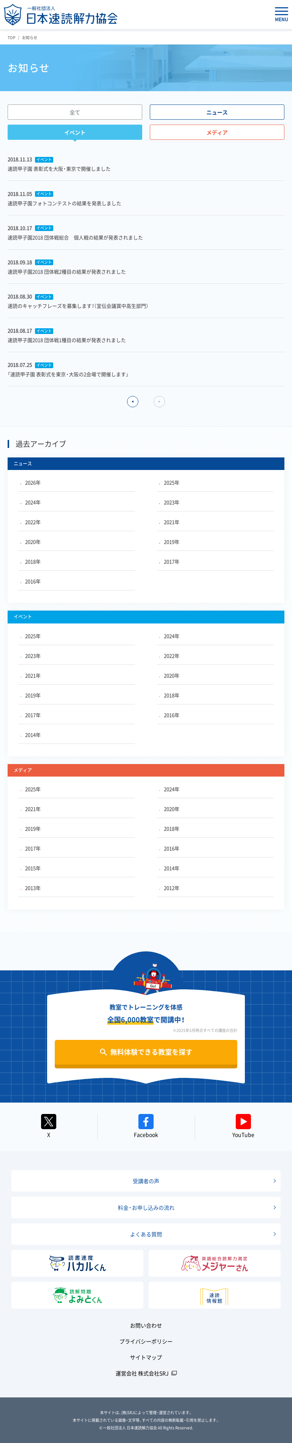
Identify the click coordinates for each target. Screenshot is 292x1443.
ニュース (217, 112)
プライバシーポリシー (146, 1341)
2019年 (169, 541)
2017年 (169, 561)
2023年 (169, 502)
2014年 (31, 734)
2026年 (31, 482)
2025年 (169, 482)
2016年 (31, 581)
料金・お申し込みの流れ (146, 1207)
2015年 (31, 868)
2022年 (31, 521)
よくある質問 (146, 1234)
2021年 (169, 521)
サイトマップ (146, 1357)
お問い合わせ (146, 1325)
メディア (217, 132)
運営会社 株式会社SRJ (142, 1373)
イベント (75, 132)
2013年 (31, 887)
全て (75, 112)
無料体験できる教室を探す (151, 1052)
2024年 (31, 502)
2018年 (31, 561)
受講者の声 (146, 1181)
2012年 (169, 887)
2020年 (31, 541)
